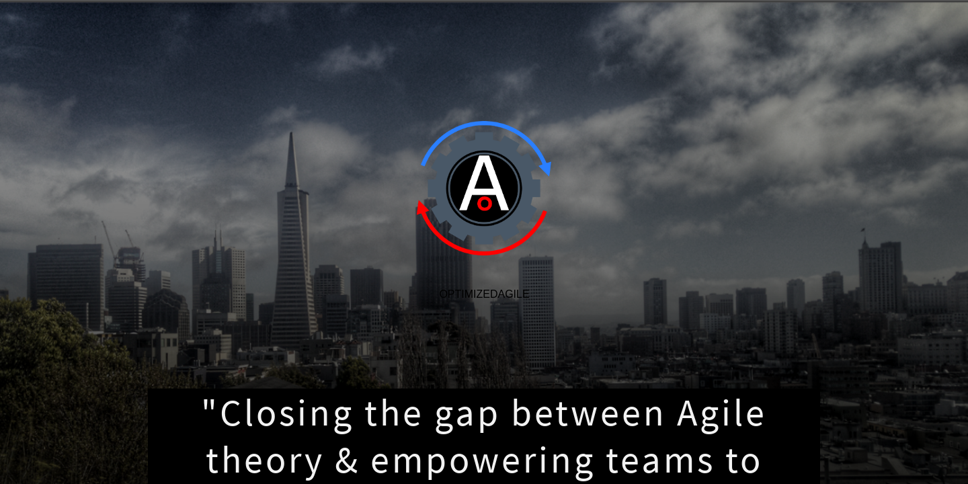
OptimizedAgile (484, 294)
